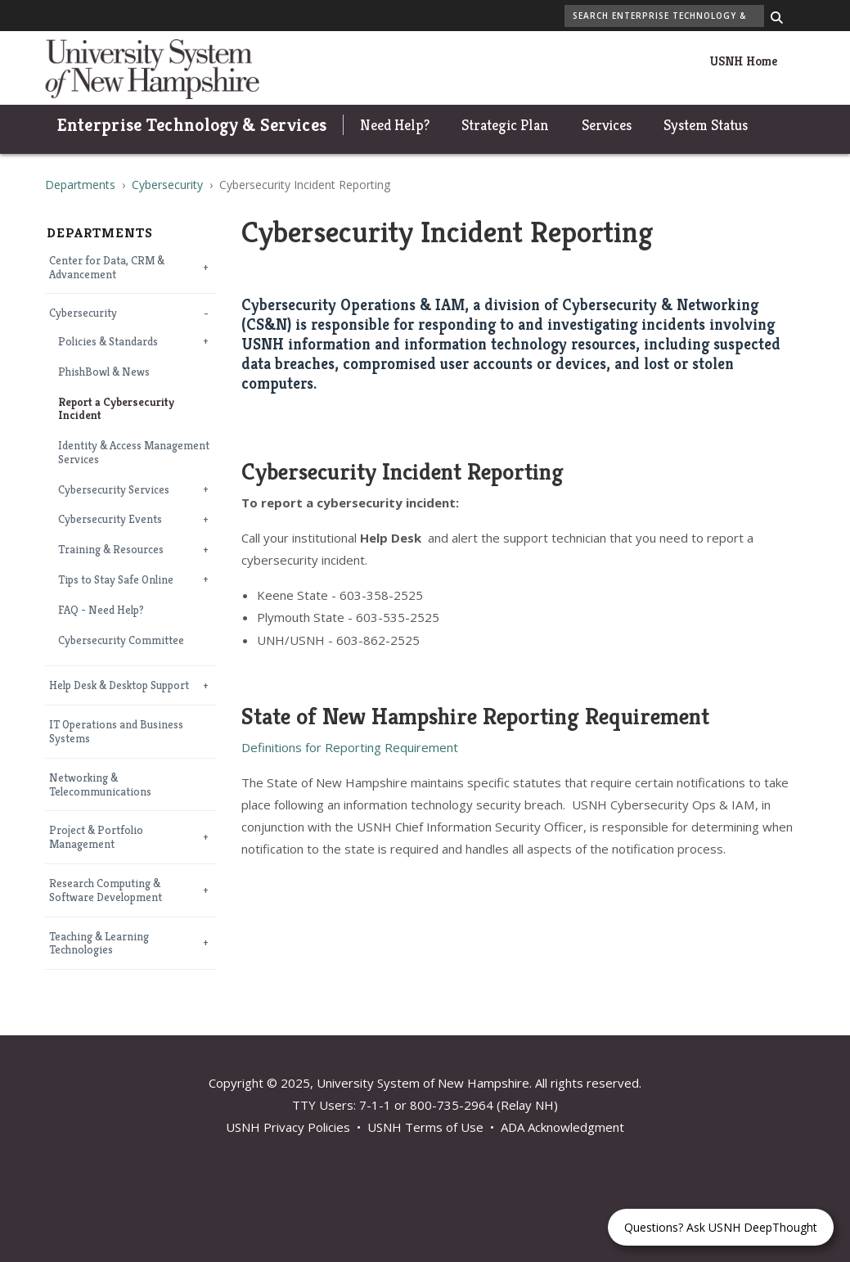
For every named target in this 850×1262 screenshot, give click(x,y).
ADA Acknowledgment (562, 1127)
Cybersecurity (167, 184)
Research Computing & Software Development (105, 890)
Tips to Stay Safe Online (115, 580)
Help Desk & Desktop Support (119, 685)
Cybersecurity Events (110, 519)
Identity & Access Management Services (133, 452)
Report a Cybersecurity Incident (116, 409)
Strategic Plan (505, 124)
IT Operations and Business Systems (116, 732)
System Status (705, 124)
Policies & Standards (108, 342)
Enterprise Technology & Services (192, 125)
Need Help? (394, 124)
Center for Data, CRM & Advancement (106, 268)
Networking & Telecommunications (100, 785)
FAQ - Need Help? (101, 610)
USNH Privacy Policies (288, 1127)
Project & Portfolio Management (96, 837)
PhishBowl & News (104, 372)
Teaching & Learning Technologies (99, 944)
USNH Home (743, 61)
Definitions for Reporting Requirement (349, 747)
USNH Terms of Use (425, 1127)
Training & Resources (111, 550)
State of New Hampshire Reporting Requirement (475, 716)
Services (607, 124)
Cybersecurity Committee (121, 640)
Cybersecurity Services (113, 490)
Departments (80, 184)
